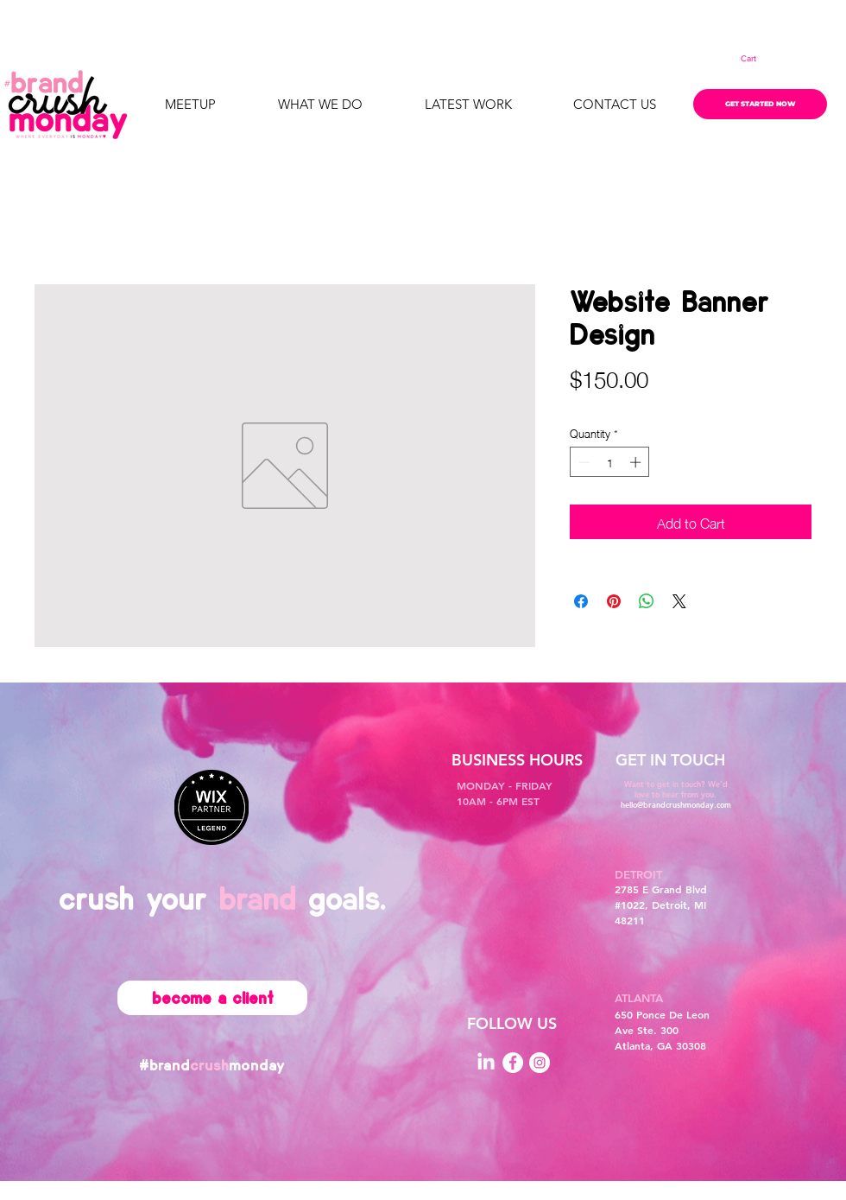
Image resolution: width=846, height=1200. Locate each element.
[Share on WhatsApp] (646, 601)
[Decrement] (582, 462)
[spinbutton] (610, 462)
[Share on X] (679, 601)
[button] (760, 59)
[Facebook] (512, 1062)
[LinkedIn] (486, 1062)
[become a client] (212, 998)
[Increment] (637, 462)
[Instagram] (539, 1062)
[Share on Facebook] (581, 601)
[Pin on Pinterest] (613, 601)
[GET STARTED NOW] (760, 104)
